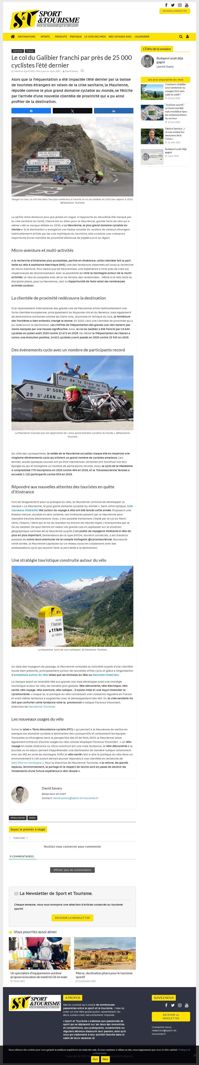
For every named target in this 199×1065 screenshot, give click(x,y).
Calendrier (142, 36)
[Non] (194, 1055)
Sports (45, 36)
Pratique (76, 36)
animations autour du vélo (31, 675)
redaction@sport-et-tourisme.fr (164, 1032)
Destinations (26, 36)
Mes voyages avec (120, 36)
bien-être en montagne (26, 762)
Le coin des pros (95, 36)
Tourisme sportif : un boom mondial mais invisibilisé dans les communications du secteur (176, 111)
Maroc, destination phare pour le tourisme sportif (104, 975)
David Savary (71, 71)
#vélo (32, 817)
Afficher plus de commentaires (72, 870)
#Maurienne (18, 817)
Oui (95, 1059)
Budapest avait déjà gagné (169, 60)
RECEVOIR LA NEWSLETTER (175, 11)
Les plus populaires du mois (165, 79)
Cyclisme (17, 51)
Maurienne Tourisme (41, 706)
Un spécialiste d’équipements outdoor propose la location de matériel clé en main (39, 975)
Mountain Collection (106, 675)
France (30, 51)
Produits (61, 36)
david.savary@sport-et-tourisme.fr (75, 798)
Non (105, 1059)
